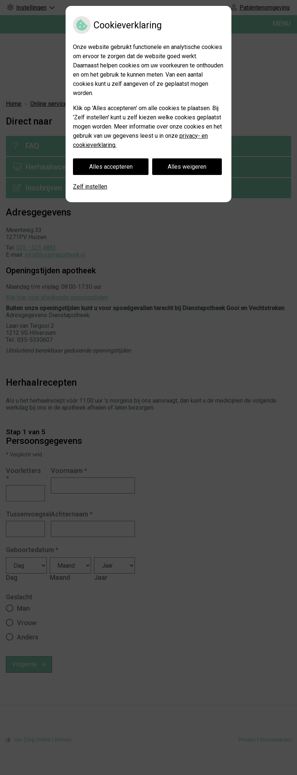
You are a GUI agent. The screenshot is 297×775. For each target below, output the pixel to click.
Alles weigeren (187, 166)
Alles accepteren (111, 166)
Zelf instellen (90, 186)
